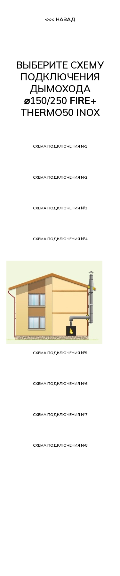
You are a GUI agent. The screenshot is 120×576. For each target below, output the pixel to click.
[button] (60, 146)
